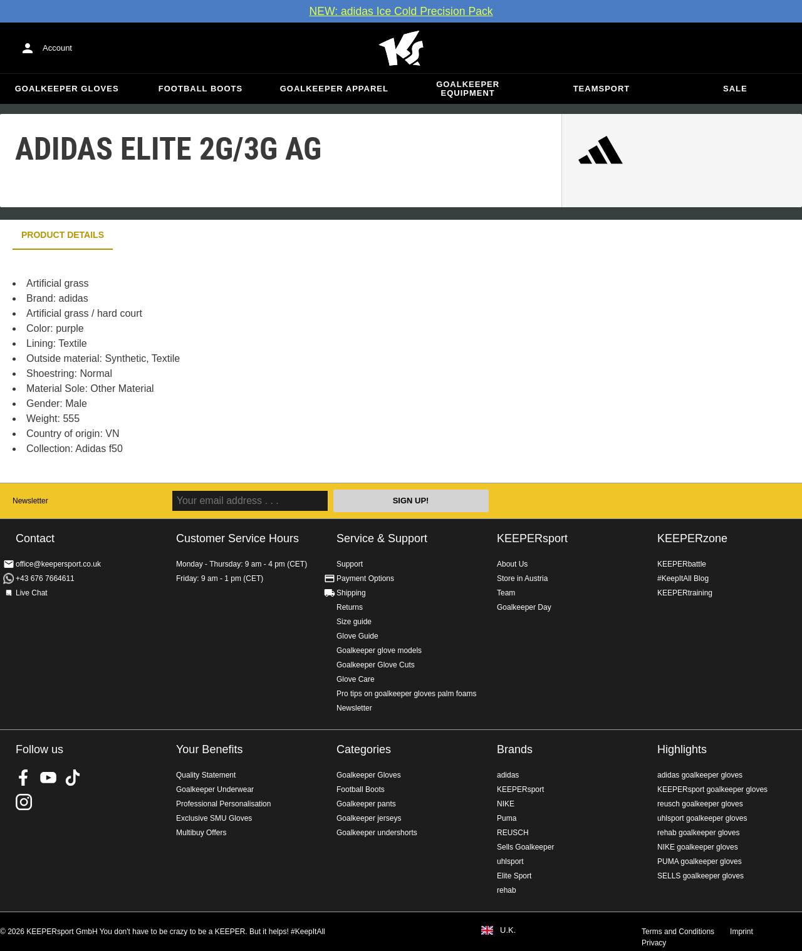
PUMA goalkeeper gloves (699, 861)
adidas (508, 775)
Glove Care (355, 679)
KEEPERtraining (684, 593)
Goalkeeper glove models (379, 650)
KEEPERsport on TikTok (73, 777)
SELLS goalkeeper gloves (700, 875)
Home (401, 48)
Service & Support (381, 538)
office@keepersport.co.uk (58, 564)
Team (506, 593)
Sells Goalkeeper (525, 847)
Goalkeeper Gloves (67, 88)
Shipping (351, 593)
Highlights (682, 749)
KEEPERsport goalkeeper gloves (712, 789)
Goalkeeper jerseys (368, 818)
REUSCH (513, 832)
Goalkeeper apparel (334, 88)
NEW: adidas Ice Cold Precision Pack (400, 11)
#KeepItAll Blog (683, 578)
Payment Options (365, 578)
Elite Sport (514, 875)
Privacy (654, 942)
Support (349, 564)
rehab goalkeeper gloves (698, 832)
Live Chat (32, 593)
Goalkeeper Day (524, 607)
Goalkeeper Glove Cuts (375, 665)
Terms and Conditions (678, 931)
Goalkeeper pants (366, 803)
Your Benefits (209, 749)
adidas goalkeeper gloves (699, 775)
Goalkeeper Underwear (215, 789)
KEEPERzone (692, 538)
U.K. (508, 930)
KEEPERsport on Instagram (24, 802)
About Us (512, 564)
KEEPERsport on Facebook (24, 777)
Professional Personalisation (223, 803)
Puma (506, 818)
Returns (349, 607)
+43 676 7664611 (45, 578)
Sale (735, 88)
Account (57, 48)
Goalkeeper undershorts (376, 832)
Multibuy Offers (201, 832)
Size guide (354, 621)
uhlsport (510, 861)
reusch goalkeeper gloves (700, 803)
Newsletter (30, 500)
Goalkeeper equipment (467, 89)
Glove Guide (357, 636)
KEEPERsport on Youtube (48, 777)
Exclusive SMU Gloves (214, 818)
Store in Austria (522, 578)
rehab (506, 890)
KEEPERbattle (681, 564)
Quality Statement (206, 775)
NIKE (505, 803)
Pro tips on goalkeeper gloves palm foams (406, 693)
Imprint (741, 931)
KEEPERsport (532, 538)
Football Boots (200, 88)
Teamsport (601, 88)
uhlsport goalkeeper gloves (702, 818)
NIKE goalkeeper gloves (697, 847)
